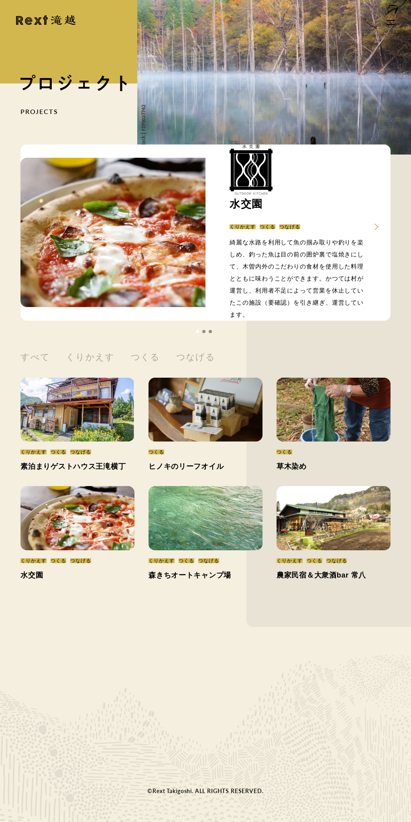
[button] (197, 331)
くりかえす (90, 357)
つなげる (195, 357)
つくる (145, 357)
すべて (35, 357)
